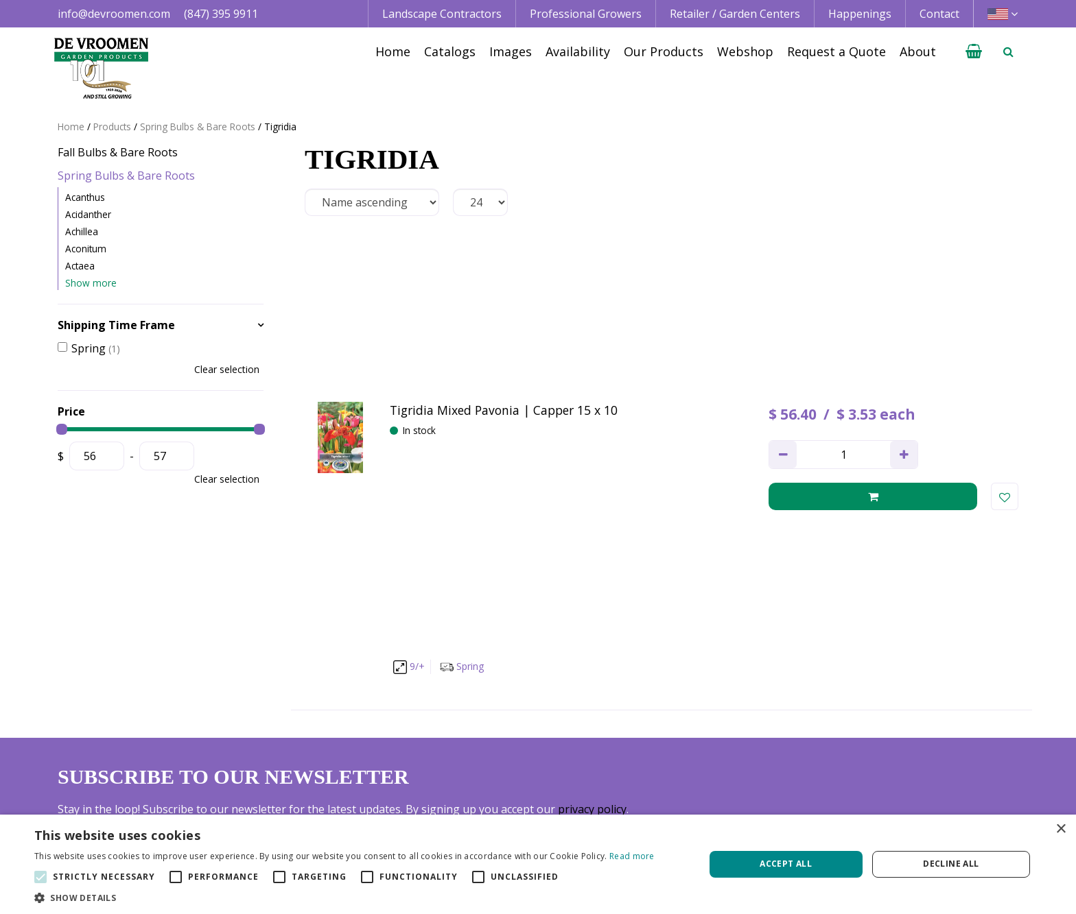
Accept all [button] (786, 863)
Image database (692, 750)
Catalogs (673, 734)
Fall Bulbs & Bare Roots (118, 152)
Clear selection (226, 369)
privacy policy (592, 584)
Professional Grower (506, 750)
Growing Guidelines (701, 797)
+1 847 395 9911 (296, 765)
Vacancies (873, 781)
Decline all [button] (951, 863)
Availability (678, 765)
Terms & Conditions (899, 734)
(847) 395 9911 (221, 14)
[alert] (538, 864)
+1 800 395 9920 (296, 781)
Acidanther (88, 214)
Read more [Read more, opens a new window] (632, 856)
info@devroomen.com (114, 14)
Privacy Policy (882, 765)
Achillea (81, 231)
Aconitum (85, 248)
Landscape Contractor (510, 734)
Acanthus (85, 197)
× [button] (1060, 829)
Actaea (80, 265)
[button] (344, 897)
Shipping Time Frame (116, 325)
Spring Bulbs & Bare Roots (126, 175)
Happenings (682, 781)
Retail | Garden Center (511, 765)
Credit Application (893, 750)
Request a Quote (693, 813)
